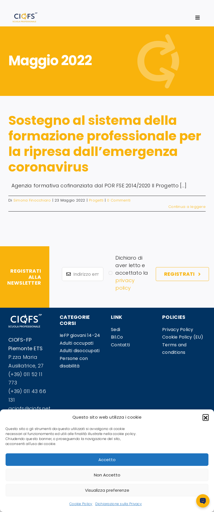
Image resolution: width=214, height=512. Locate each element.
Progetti (96, 200)
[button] (205, 417)
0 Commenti (118, 200)
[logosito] (25, 14)
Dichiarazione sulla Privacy (118, 503)
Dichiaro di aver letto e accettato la (131, 272)
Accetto (107, 460)
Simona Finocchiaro (32, 200)
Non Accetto (107, 475)
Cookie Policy (81, 503)
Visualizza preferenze (107, 490)
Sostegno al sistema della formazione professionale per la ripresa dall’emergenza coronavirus (104, 143)
